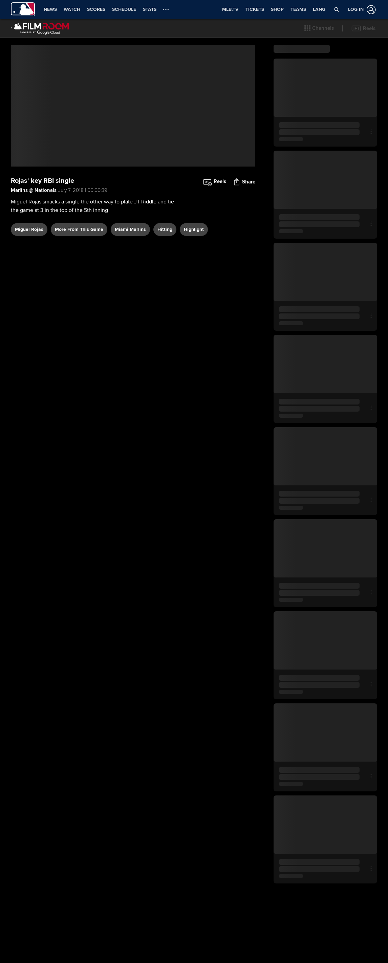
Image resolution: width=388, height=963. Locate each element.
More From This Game (79, 245)
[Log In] (360, 10)
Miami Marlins (130, 245)
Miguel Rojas (29, 245)
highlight (194, 245)
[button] (319, 28)
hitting (164, 245)
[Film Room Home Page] (40, 28)
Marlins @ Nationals (34, 206)
